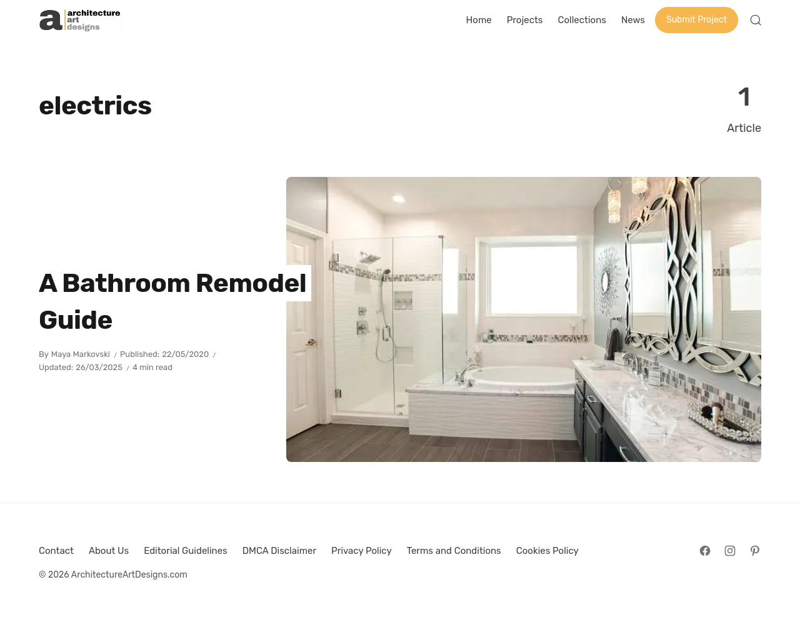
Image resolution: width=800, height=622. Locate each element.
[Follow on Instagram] (730, 550)
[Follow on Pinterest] (755, 550)
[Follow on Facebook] (705, 550)
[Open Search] (755, 20)
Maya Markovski (80, 354)
